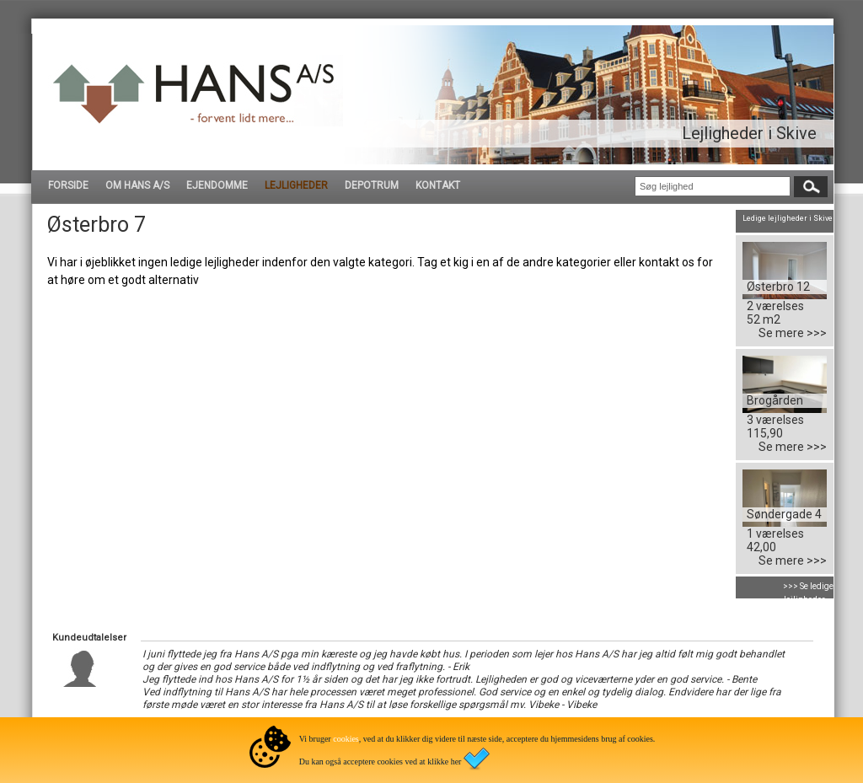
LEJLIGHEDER (296, 185)
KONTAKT (437, 185)
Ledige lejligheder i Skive (787, 218)
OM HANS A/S (137, 185)
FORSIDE (68, 185)
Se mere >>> (792, 333)
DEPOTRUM (372, 185)
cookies (346, 738)
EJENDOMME (217, 185)
